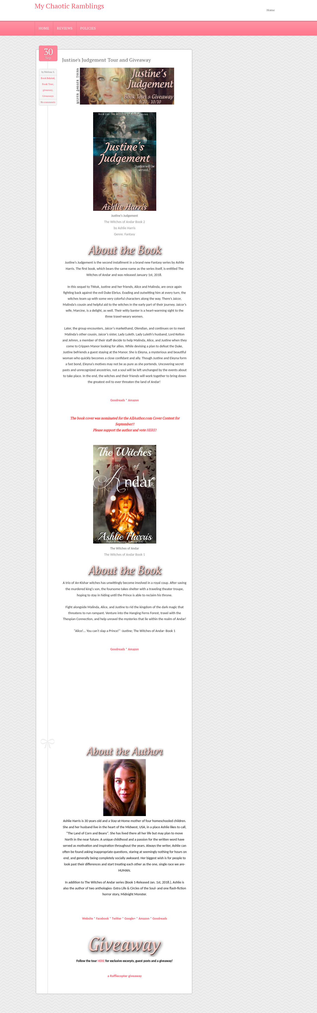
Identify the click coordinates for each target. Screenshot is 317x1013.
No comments (48, 102)
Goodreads (117, 400)
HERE (150, 430)
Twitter (116, 918)
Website (87, 918)
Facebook (102, 918)
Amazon (133, 400)
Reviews (65, 28)
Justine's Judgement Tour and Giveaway (106, 59)
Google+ (129, 918)
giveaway (48, 90)
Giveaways (47, 96)
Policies (88, 28)
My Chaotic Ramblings (69, 5)
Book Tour (47, 84)
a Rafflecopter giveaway (124, 976)
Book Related (47, 78)
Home (271, 10)
